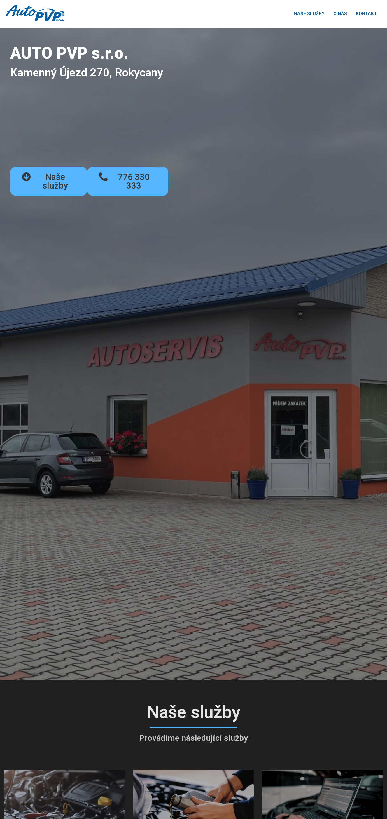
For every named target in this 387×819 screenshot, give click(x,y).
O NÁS (340, 13)
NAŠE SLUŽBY (309, 13)
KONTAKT (366, 13)
